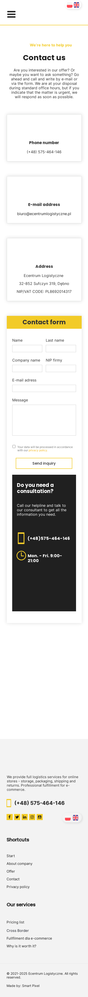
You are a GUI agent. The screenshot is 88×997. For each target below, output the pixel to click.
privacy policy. (38, 450)
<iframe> (44, 689)
